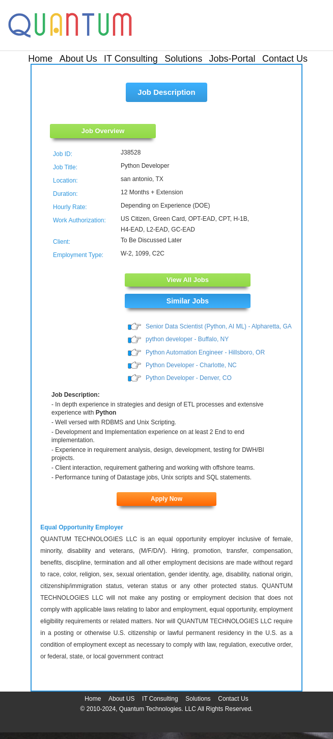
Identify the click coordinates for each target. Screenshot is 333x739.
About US (121, 698)
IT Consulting (131, 59)
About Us (78, 59)
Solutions (183, 59)
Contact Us (285, 59)
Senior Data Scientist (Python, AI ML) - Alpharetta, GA (219, 326)
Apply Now (166, 498)
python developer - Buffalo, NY (187, 339)
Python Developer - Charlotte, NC (191, 365)
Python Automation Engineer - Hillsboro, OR (205, 352)
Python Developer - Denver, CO (189, 377)
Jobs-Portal (232, 59)
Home (40, 59)
